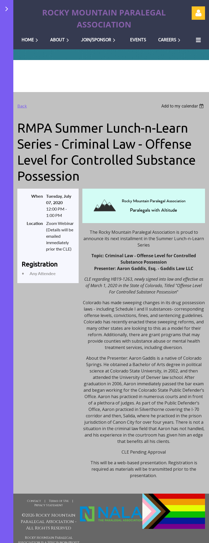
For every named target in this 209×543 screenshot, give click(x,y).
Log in (198, 13)
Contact (34, 501)
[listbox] (183, 106)
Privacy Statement (48, 505)
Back (22, 105)
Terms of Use (59, 501)
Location (35, 223)
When (37, 196)
